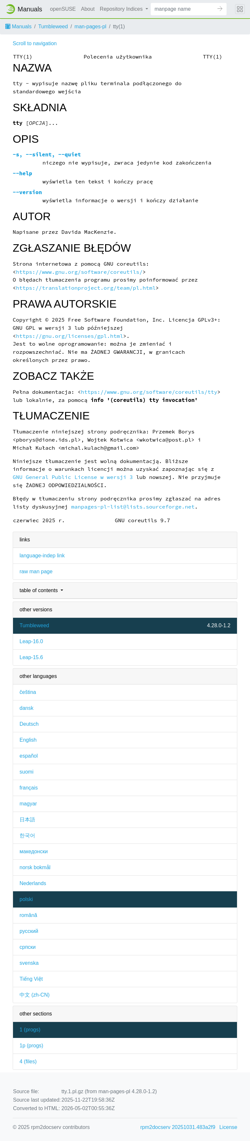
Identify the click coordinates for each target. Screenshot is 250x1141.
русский (29, 931)
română (28, 915)
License (228, 1127)
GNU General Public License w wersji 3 (73, 477)
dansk (27, 708)
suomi (27, 772)
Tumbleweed (53, 26)
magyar (28, 803)
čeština (28, 692)
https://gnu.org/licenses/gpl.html (69, 336)
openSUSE (63, 9)
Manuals (18, 26)
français (29, 787)
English (28, 740)
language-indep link (42, 555)
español (29, 756)
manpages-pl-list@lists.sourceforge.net (133, 506)
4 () (28, 1061)
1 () (30, 1029)
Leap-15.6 (31, 657)
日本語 (27, 819)
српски (28, 947)
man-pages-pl (90, 26)
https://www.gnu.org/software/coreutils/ (79, 272)
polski (26, 899)
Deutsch (29, 724)
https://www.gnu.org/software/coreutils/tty (149, 392)
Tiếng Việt (31, 979)
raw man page (36, 571)
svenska (29, 963)
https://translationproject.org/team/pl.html (86, 288)
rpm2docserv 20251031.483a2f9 (177, 1127)
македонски (34, 851)
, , (47, 154)
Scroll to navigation (35, 43)
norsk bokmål (35, 867)
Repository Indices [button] (122, 9)
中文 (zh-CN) (34, 995)
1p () (31, 1045)
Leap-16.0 (31, 641)
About (88, 9)
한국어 (27, 835)
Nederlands (33, 883)
